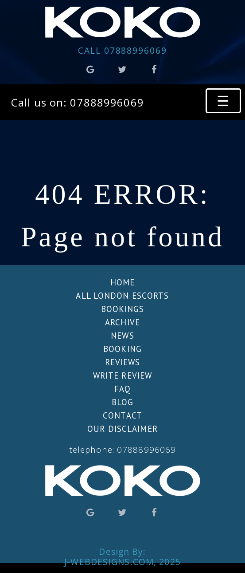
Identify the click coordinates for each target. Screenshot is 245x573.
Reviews (122, 362)
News (122, 335)
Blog (122, 402)
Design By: (122, 548)
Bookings (122, 309)
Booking (122, 349)
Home (122, 282)
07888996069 (122, 50)
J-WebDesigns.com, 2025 (122, 562)
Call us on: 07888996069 (77, 102)
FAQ (122, 388)
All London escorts (122, 295)
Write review (122, 375)
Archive (122, 322)
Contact (122, 415)
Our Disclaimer (122, 428)
